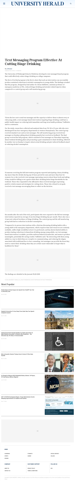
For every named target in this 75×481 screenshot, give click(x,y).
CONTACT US (7, 470)
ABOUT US (7, 468)
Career (29, 456)
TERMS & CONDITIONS (33, 470)
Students (30, 453)
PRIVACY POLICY (31, 468)
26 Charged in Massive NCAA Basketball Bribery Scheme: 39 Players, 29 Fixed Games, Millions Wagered (18, 376)
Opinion (6, 458)
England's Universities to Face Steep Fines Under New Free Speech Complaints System (17, 312)
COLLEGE (53, 456)
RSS (52, 468)
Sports (6, 456)
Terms (53, 477)
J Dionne (9, 69)
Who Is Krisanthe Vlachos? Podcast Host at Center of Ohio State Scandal (17, 354)
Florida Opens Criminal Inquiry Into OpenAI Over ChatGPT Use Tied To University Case (17, 290)
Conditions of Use (61, 477)
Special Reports (55, 453)
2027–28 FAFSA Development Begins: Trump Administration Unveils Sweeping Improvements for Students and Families (18, 397)
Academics (7, 453)
